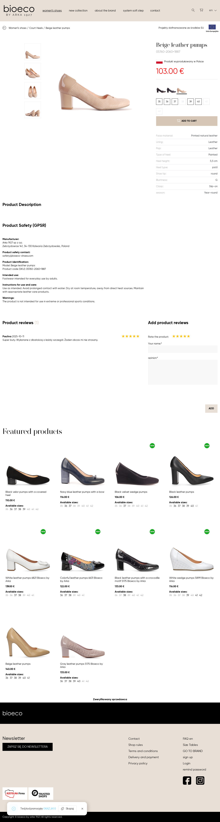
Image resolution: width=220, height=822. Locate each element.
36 (167, 101)
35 (159, 101)
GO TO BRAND (193, 751)
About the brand (105, 10)
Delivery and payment (143, 757)
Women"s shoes (52, 10)
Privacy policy (137, 763)
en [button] (213, 10)
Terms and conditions (143, 751)
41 (206, 101)
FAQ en (188, 738)
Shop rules (135, 745)
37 (175, 101)
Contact (155, 10)
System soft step (133, 10)
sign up (188, 757)
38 (183, 101)
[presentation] (192, 394)
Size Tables (190, 745)
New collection (78, 10)
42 (159, 111)
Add (211, 408)
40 (198, 101)
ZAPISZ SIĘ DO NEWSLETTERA (27, 746)
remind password (194, 769)
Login (186, 763)
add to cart (187, 120)
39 (190, 101)
